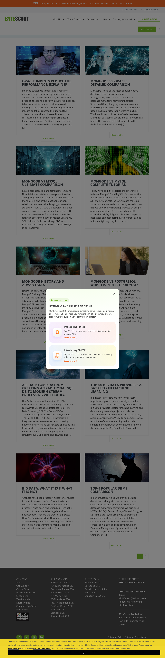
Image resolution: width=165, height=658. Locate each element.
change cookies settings (42, 648)
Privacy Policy (13, 648)
